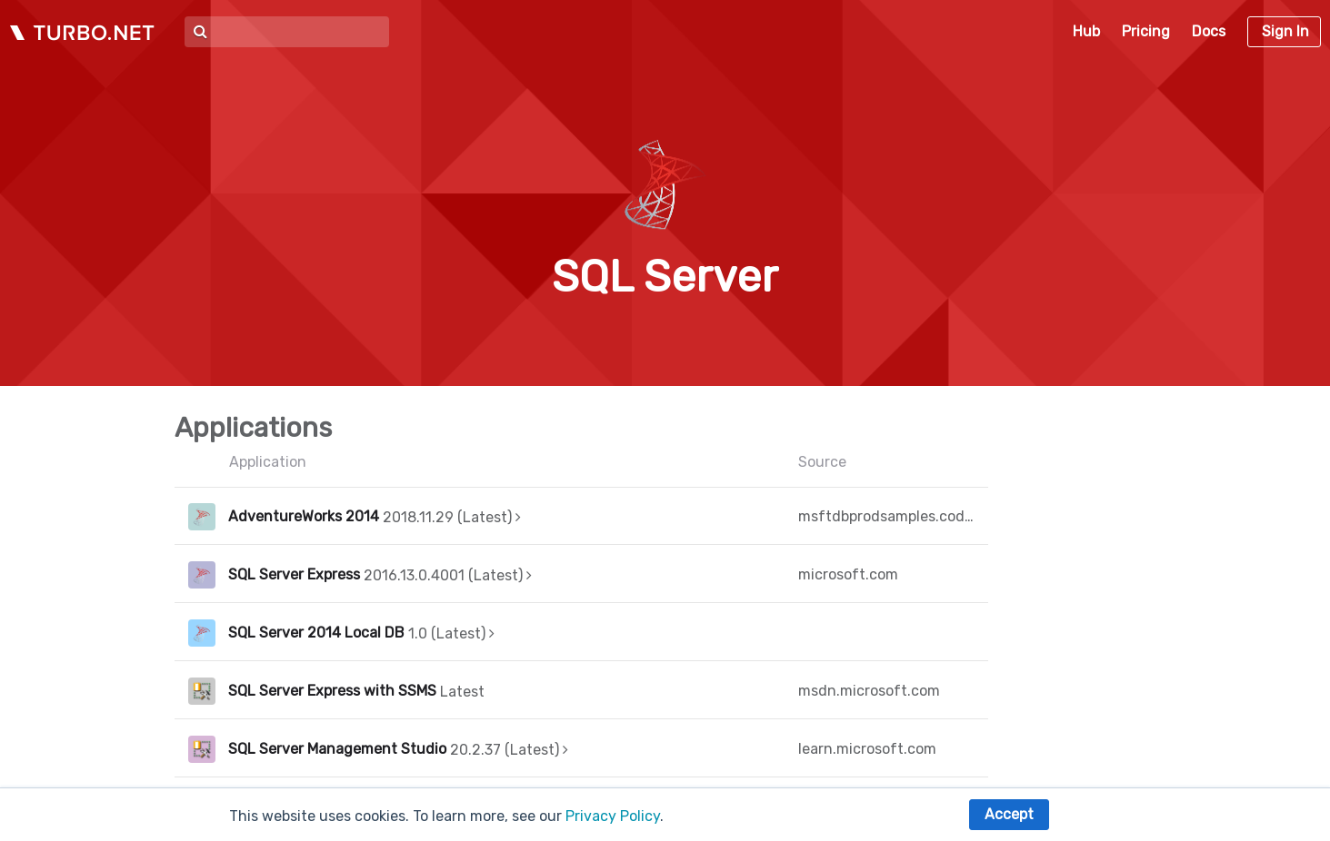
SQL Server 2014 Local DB (316, 632)
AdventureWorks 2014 (303, 516)
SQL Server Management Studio (337, 748)
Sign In (1285, 31)
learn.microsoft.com (867, 748)
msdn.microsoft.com (869, 690)
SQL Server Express (294, 574)
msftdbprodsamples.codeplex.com (886, 516)
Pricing (1146, 31)
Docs (1208, 31)
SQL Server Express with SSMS (332, 690)
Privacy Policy (612, 816)
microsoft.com (848, 574)
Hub (1086, 31)
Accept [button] (1009, 814)
